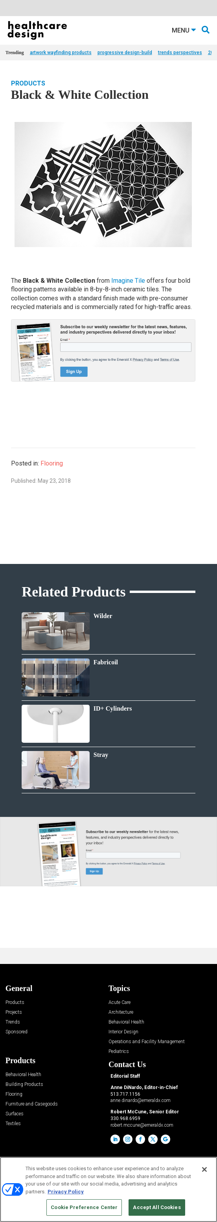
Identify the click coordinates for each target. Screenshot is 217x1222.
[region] (108, 1189)
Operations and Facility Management (146, 1041)
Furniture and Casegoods (32, 1104)
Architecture (120, 1012)
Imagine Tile (128, 280)
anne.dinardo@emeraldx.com (140, 1100)
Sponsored (17, 1032)
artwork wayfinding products (61, 52)
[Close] (204, 1169)
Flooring (51, 463)
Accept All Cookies (156, 1207)
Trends (13, 1022)
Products (28, 83)
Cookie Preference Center (84, 1207)
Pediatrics (118, 1051)
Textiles (13, 1123)
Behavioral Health (126, 1022)
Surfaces (15, 1114)
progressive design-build (124, 52)
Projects (14, 1012)
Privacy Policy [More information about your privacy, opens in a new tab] (66, 1192)
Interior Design (123, 1032)
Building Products (24, 1084)
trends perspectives (180, 52)
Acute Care (119, 1002)
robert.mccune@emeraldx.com (141, 1125)
